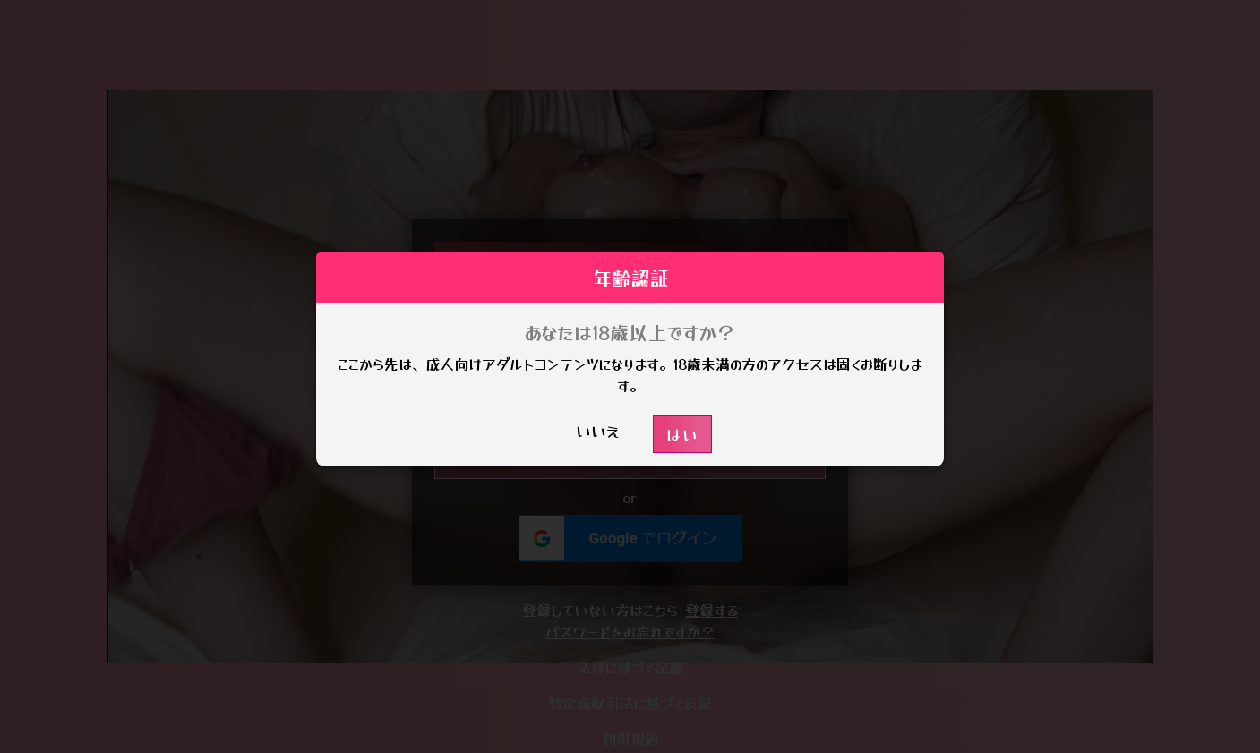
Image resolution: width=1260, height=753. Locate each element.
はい (682, 434)
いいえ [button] (598, 430)
